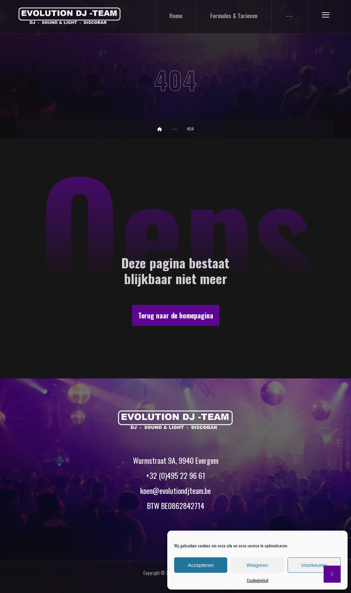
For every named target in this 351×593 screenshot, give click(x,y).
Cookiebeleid (257, 580)
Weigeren (257, 565)
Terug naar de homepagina (175, 315)
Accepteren (201, 565)
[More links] (289, 16)
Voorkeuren (314, 565)
